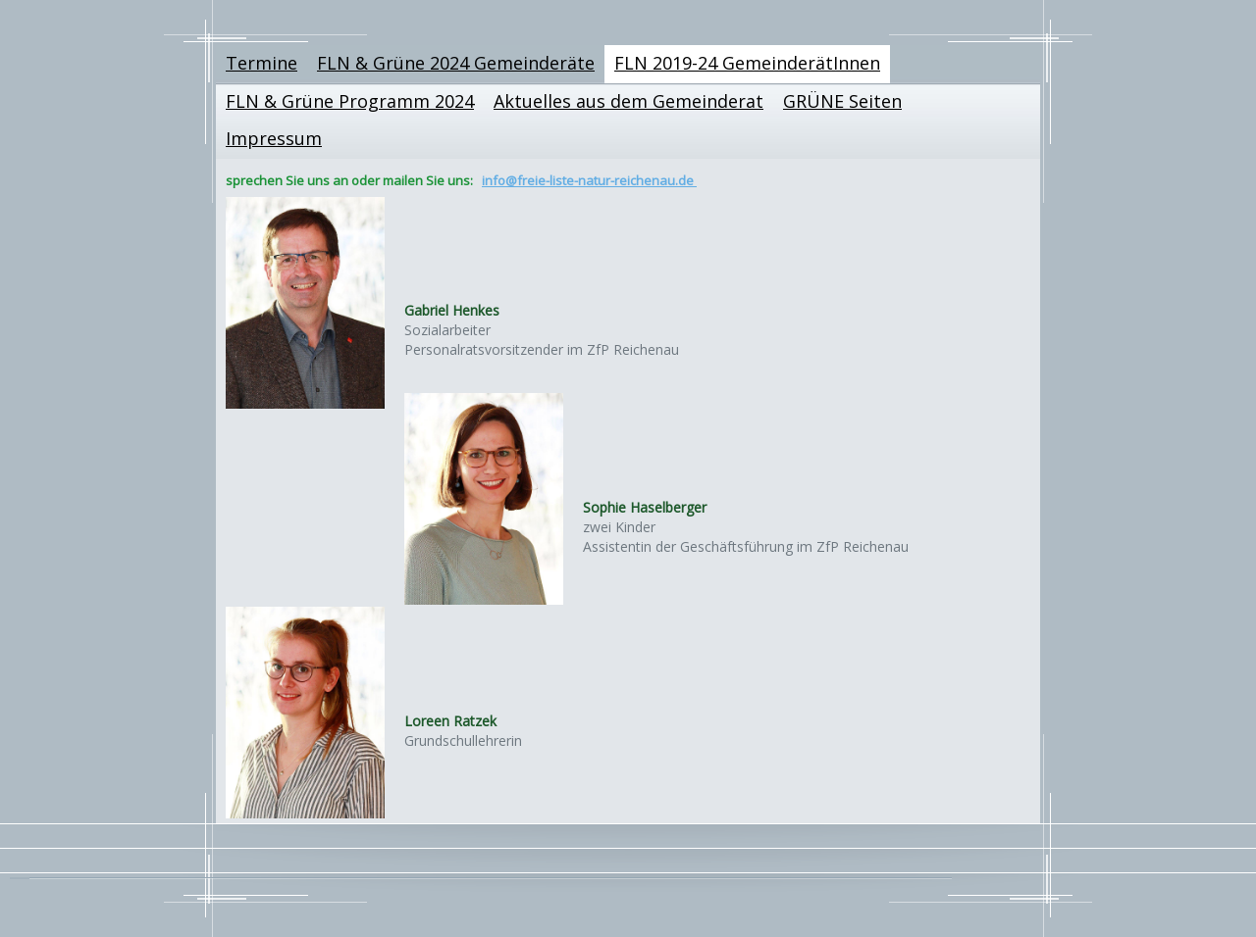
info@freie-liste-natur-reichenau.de (589, 180)
